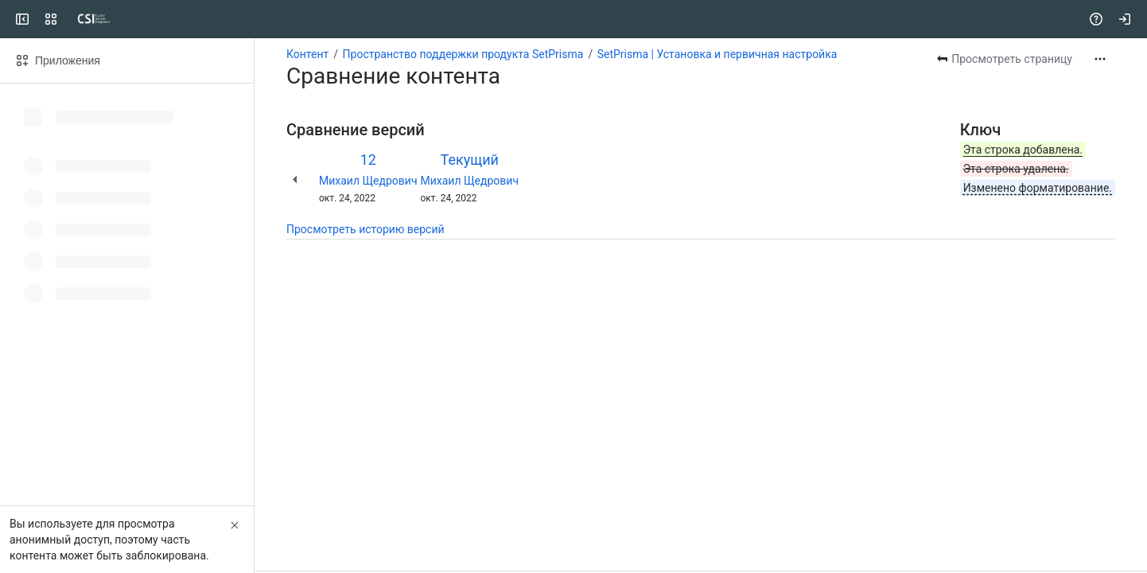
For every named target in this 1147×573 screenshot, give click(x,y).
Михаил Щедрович (368, 180)
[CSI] (73, 19)
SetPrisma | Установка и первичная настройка (717, 54)
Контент (307, 54)
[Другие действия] (1100, 59)
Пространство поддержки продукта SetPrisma (463, 54)
